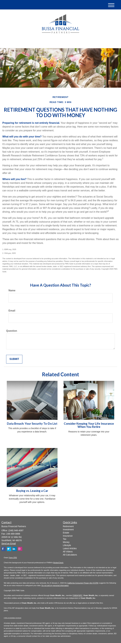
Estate (66, 532)
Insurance (67, 536)
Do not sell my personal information (55, 585)
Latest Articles (70, 548)
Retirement (68, 526)
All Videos (68, 551)
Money (66, 542)
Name (12, 290)
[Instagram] (20, 549)
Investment (68, 529)
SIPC (80, 595)
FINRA (75, 595)
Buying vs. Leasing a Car (32, 490)
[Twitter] (28, 43)
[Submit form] (14, 359)
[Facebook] (37, 43)
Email (12, 310)
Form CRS (13, 558)
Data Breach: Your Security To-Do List (32, 423)
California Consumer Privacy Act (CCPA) (82, 583)
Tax (64, 539)
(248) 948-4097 (87, 42)
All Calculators (70, 554)
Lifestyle (67, 545)
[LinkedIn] (33, 43)
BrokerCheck (58, 563)
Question (11, 330)
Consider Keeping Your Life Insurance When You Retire (89, 425)
